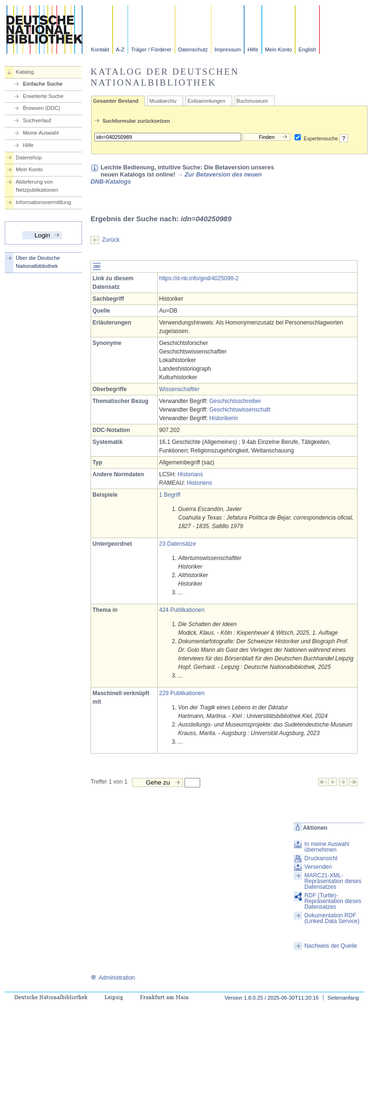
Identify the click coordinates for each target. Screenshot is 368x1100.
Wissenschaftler (179, 389)
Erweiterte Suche (43, 96)
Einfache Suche (42, 84)
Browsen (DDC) (41, 108)
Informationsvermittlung (43, 202)
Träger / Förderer (151, 49)
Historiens (199, 483)
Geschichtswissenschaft (239, 409)
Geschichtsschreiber (235, 401)
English (307, 49)
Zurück (111, 239)
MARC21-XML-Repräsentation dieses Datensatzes (333, 881)
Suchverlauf (37, 120)
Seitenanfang (343, 998)
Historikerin (223, 418)
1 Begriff (169, 494)
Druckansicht (321, 858)
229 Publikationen (181, 693)
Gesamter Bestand (115, 101)
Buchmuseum (252, 101)
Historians (190, 474)
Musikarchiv (162, 101)
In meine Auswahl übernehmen (327, 847)
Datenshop (28, 157)
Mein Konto (278, 49)
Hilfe (252, 49)
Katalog (25, 72)
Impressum (228, 49)
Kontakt (100, 49)
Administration (113, 977)
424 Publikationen (181, 610)
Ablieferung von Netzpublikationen (37, 186)
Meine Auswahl (41, 133)
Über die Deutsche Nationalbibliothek (38, 262)
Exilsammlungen (206, 101)
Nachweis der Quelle (331, 946)
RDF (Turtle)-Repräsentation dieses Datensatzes (333, 901)
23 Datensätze (177, 543)
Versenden (318, 867)
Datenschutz (193, 49)
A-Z (120, 49)
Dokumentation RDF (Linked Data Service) (332, 918)
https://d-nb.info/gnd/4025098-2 (199, 278)
